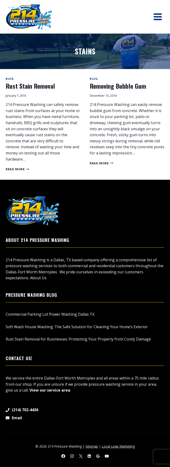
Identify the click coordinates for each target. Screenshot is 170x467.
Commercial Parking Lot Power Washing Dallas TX (50, 314)
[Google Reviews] (98, 456)
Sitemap (91, 446)
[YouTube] (106, 456)
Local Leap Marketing (118, 446)
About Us (38, 277)
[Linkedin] (89, 456)
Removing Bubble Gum (118, 86)
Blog (10, 78)
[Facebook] (63, 456)
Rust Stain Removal (30, 86)
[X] (81, 456)
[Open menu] (157, 17)
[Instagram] (72, 456)
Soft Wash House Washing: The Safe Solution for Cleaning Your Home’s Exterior (77, 326)
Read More (17, 169)
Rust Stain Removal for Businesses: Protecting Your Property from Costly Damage (79, 339)
